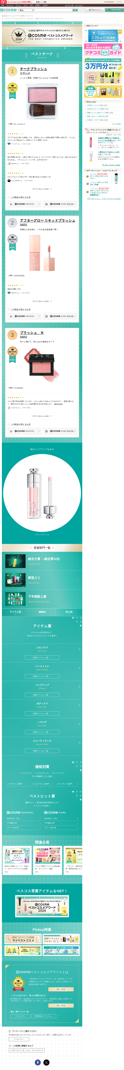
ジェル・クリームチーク (34, 1050)
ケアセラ (93, 182)
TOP (2, 5)
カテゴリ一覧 (69, 5)
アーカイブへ (20, 1016)
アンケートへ (19, 1039)
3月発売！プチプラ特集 (95, 120)
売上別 (69, 612)
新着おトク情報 (41, 2)
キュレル (93, 174)
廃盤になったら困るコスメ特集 (97, 113)
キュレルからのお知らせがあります (101, 174)
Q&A (31, 5)
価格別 (42, 612)
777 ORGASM (18, 388)
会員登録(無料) (109, 2)
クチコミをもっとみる (40, 189)
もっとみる (116, 124)
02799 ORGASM (19, 275)
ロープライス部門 (64, 784)
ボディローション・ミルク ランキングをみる (104, 199)
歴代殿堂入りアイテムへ (44, 1016)
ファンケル (94, 188)
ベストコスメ (79, 5)
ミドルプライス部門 (40, 784)
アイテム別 (15, 612)
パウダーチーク (16, 1050)
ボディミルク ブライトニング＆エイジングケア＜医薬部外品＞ (99, 193)
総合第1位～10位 (13, 818)
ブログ (25, 5)
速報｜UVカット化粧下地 (96, 116)
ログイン (120, 2)
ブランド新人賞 (12, 827)
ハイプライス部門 (14, 784)
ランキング (9, 5)
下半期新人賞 (12, 823)
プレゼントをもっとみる (111, 165)
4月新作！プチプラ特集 (95, 105)
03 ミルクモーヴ (19, 124)
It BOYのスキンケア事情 (95, 109)
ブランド (18, 5)
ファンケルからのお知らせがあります (103, 188)
